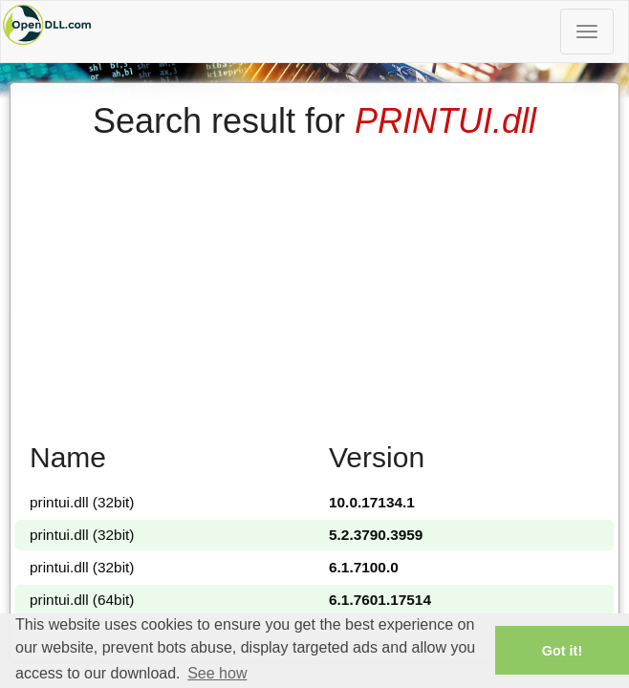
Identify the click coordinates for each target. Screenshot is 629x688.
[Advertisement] (314, 284)
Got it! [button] (562, 650)
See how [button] (217, 673)
